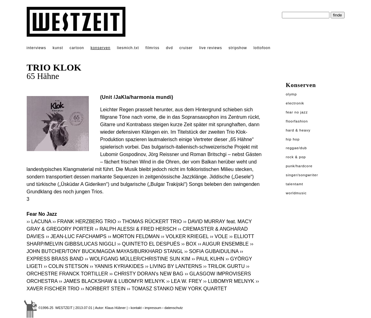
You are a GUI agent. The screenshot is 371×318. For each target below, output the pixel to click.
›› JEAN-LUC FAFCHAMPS (76, 236)
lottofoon (261, 48)
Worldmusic (296, 193)
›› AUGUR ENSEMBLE (223, 244)
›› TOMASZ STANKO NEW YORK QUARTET (177, 288)
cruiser (186, 48)
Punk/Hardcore (299, 166)
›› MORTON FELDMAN (134, 236)
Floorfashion (297, 121)
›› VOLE (219, 236)
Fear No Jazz (297, 112)
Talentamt (294, 184)
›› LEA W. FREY (184, 281)
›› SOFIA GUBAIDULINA (211, 251)
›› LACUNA (39, 221)
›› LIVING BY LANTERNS (173, 266)
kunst (57, 48)
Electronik (295, 103)
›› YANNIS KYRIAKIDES (117, 266)
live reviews (210, 48)
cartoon (77, 48)
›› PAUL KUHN (208, 258)
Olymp (291, 94)
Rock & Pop (296, 157)
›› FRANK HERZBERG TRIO (84, 221)
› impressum (152, 308)
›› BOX (189, 244)
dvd (169, 48)
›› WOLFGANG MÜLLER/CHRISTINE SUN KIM (137, 258)
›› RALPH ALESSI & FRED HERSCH (135, 229)
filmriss (153, 48)
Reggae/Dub (296, 148)
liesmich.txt (128, 48)
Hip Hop (293, 139)
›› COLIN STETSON (66, 266)
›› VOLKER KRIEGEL (184, 236)
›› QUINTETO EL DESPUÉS (148, 244)
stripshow (237, 48)
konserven (101, 48)
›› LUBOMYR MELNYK (228, 281)
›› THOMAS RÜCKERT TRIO (150, 221)
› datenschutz (172, 308)
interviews (36, 48)
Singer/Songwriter (302, 175)
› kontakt (135, 308)
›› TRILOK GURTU (224, 266)
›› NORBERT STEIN (103, 288)
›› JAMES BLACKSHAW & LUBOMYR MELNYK (112, 281)
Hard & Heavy (298, 130)
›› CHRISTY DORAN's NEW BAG (146, 273)
